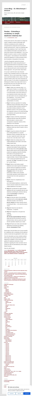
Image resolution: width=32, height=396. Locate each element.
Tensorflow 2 (8, 331)
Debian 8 (7, 289)
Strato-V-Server (7, 368)
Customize (12, 393)
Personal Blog (6, 381)
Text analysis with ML (9, 332)
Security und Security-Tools (9, 366)
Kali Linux (7, 291)
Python (5, 253)
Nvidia (7, 296)
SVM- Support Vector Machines (11, 330)
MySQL (7, 306)
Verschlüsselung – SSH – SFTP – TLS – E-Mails (12, 371)
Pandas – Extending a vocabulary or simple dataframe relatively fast (13, 34)
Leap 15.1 (7, 344)
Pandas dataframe (12, 252)
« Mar (9, 266)
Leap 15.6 (7, 350)
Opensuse (6, 342)
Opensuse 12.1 (8, 355)
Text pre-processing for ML (10, 333)
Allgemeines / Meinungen (8, 284)
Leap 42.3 (7, 354)
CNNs (7, 320)
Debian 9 (7, 290)
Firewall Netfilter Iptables (8, 294)
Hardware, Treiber (7, 295)
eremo (16, 37)
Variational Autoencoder (10, 335)
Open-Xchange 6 (9, 341)
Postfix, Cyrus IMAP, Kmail (9, 361)
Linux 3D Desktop (7, 314)
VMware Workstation (8, 373)
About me (11, 22)
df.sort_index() (15, 251)
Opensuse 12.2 (8, 356)
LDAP (5, 312)
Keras (7, 324)
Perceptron (8, 329)
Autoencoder (8, 318)
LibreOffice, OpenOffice (8, 313)
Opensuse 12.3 (8, 358)
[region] (19, 390)
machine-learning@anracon (9, 380)
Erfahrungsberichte (7, 292)
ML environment (11, 250)
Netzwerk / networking (8, 336)
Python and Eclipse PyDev (9, 362)
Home (6, 22)
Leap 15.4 (7, 348)
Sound (5, 367)
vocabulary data (21, 253)
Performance (24, 252)
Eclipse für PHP (8, 302)
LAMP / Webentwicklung (8, 300)
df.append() (23, 250)
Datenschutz (7, 23)
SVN (6, 309)
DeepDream (8, 321)
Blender (5, 285)
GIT (6, 303)
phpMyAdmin (8, 308)
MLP (6, 327)
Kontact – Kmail (7, 298)
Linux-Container (7, 315)
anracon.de (6, 385)
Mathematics (8, 325)
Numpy (7, 365)
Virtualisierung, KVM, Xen (8, 372)
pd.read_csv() (19, 252)
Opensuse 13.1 (8, 359)
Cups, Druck (6, 286)
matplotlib (7, 364)
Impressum (18, 22)
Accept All (27, 393)
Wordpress (6, 376)
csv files (19, 250)
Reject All (19, 393)
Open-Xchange (7, 338)
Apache (7, 301)
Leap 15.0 (7, 343)
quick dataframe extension (12, 253)
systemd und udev (7, 370)
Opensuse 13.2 (8, 360)
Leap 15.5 (7, 349)
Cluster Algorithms (9, 319)
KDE (5, 297)
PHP (6, 307)
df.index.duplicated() (8, 251)
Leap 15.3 (7, 347)
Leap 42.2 (7, 353)
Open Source (6, 337)
